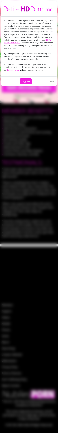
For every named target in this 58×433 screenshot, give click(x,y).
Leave (51, 81)
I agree (26, 81)
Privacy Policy (13, 70)
